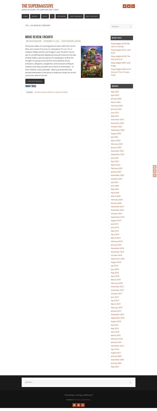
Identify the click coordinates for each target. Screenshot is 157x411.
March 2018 (115, 279)
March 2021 (115, 165)
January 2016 (116, 342)
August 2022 (116, 133)
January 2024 (116, 109)
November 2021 (117, 151)
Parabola (78, 400)
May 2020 (115, 189)
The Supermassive (37, 6)
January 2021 (116, 172)
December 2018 (117, 248)
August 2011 (116, 353)
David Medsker (35, 41)
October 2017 (116, 293)
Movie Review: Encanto (39, 37)
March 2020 (115, 196)
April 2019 (115, 234)
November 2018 (117, 252)
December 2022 (117, 119)
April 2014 (115, 349)
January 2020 (116, 203)
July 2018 (114, 266)
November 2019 (117, 210)
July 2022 (114, 137)
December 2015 (117, 346)
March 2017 (115, 304)
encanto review (46, 92)
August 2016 (116, 321)
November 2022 (117, 123)
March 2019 (115, 238)
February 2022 (117, 144)
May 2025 (115, 92)
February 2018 (117, 283)
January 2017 (116, 311)
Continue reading (34, 81)
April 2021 (115, 161)
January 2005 (116, 363)
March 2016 (115, 335)
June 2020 (115, 186)
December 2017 (117, 286)
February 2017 (117, 307)
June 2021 (115, 158)
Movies (78, 41)
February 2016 (117, 339)
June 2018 (115, 269)
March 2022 (115, 140)
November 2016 (117, 314)
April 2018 (115, 276)
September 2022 (117, 130)
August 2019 (116, 220)
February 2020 (117, 199)
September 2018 (117, 259)
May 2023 (115, 116)
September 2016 (117, 318)
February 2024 (117, 106)
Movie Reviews (68, 41)
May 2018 (115, 273)
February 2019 (117, 241)
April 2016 (115, 332)
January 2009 (116, 356)
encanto (38, 92)
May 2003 (115, 366)
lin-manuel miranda (60, 92)
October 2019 (116, 213)
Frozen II (65, 49)
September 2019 (117, 217)
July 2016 (114, 325)
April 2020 (115, 192)
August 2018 (116, 262)
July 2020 (114, 182)
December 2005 (117, 359)
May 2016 (115, 328)
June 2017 (115, 297)
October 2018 (116, 255)
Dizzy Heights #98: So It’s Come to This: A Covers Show (121, 72)
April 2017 (115, 300)
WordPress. (87, 400)
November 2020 (117, 175)
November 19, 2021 (51, 41)
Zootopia (45, 49)
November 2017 (117, 290)
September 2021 (117, 154)
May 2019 (115, 231)
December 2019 (117, 206)
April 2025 (115, 95)
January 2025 (116, 99)
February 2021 (117, 168)
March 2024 (115, 102)
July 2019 (114, 224)
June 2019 (115, 227)
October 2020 (116, 179)
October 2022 (116, 126)
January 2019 (116, 245)
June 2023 (115, 112)
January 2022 (116, 147)
